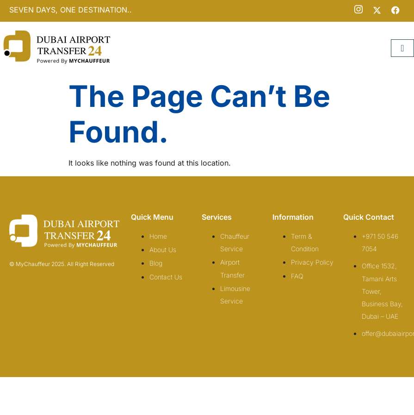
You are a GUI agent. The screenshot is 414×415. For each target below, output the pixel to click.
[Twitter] (377, 10)
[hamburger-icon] (402, 48)
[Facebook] (395, 10)
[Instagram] (358, 10)
